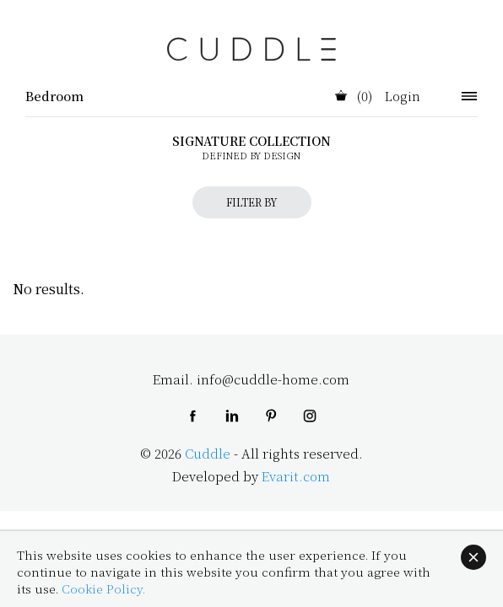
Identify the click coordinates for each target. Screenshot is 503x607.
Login (402, 97)
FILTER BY (252, 202)
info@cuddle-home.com (273, 379)
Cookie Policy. (103, 588)
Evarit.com (296, 476)
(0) (353, 97)
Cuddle (207, 453)
